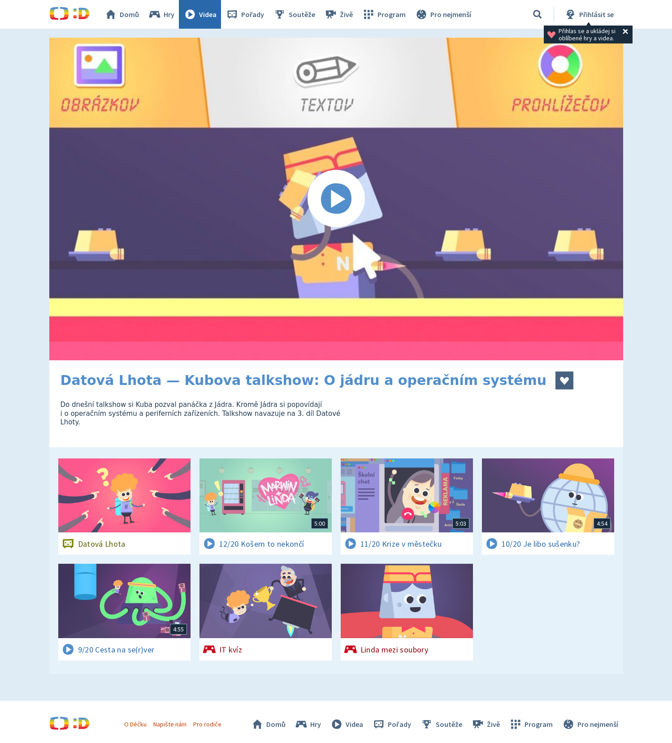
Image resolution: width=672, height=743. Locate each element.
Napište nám (169, 724)
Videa (200, 14)
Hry (161, 14)
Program (384, 14)
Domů (121, 14)
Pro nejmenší (443, 14)
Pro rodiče (207, 724)
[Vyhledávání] (537, 14)
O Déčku (135, 724)
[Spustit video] (336, 199)
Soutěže (294, 14)
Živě (338, 14)
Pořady (244, 14)
